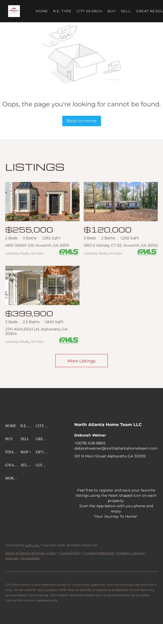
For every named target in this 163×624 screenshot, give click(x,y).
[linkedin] (89, 468)
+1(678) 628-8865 (89, 443)
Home (42, 11)
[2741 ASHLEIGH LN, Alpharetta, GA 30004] (42, 285)
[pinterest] (89, 478)
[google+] (99, 478)
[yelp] (120, 468)
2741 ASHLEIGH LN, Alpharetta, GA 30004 (36, 331)
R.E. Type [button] (62, 11)
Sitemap (11, 558)
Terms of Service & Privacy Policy (31, 553)
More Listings (81, 360)
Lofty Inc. (32, 545)
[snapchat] (78, 478)
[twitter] (99, 468)
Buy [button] (112, 11)
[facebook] (78, 468)
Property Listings (130, 553)
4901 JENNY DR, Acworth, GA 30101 (37, 245)
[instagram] (130, 468)
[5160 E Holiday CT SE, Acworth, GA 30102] (121, 201)
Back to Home (81, 120)
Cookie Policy (70, 553)
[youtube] (141, 468)
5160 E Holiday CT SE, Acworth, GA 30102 (121, 245)
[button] (14, 11)
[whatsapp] (110, 478)
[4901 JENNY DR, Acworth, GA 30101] (42, 201)
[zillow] (110, 468)
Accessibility (30, 558)
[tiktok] (151, 468)
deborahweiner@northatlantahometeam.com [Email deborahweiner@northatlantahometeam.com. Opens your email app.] (116, 448)
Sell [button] (126, 11)
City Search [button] (89, 11)
